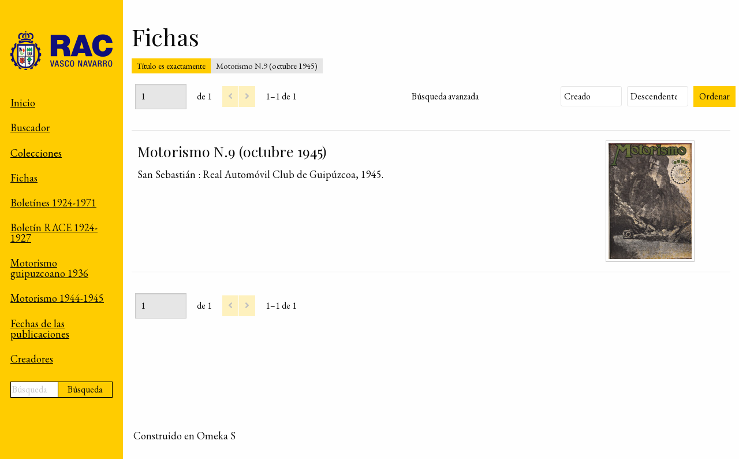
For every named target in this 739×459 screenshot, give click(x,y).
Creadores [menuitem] (31, 358)
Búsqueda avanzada (445, 96)
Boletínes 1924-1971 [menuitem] (53, 202)
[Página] (160, 96)
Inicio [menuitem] (22, 102)
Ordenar (714, 96)
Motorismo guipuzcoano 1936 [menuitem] (49, 268)
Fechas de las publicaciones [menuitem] (39, 328)
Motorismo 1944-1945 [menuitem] (57, 298)
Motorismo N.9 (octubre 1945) (232, 151)
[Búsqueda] (34, 390)
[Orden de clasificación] (657, 96)
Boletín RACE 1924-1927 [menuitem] (54, 233)
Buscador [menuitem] (30, 127)
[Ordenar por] (591, 96)
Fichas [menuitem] (24, 177)
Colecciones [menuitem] (36, 153)
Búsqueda (85, 389)
